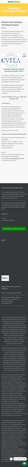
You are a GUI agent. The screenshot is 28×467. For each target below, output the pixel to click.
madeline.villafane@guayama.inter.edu (14, 158)
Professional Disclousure (8, 220)
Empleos (3, 218)
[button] (2, 1)
